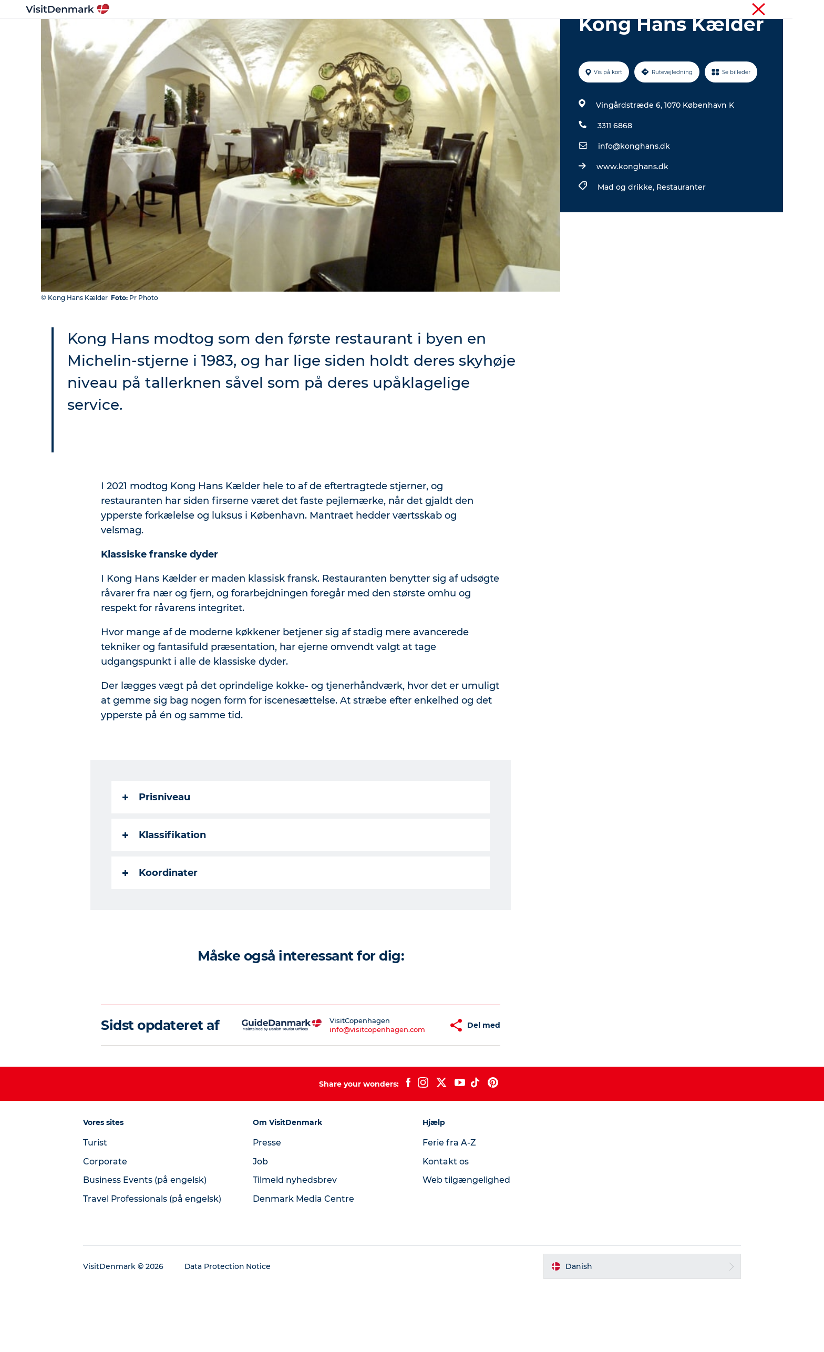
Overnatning (467, 34)
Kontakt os (446, 1227)
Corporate (766, 10)
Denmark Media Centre (305, 1264)
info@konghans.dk (634, 196)
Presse (268, 1208)
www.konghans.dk (632, 216)
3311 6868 (615, 175)
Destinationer (342, 34)
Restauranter (681, 237)
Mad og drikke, (627, 237)
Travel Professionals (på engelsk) (155, 1264)
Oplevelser (406, 34)
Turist (732, 10)
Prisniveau (157, 847)
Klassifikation (165, 885)
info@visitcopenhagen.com (346, 1087)
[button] (413, 1083)
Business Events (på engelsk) (148, 1245)
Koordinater (160, 922)
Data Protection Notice (231, 1331)
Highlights (278, 34)
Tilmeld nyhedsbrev (296, 1245)
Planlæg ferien (537, 34)
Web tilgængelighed (466, 1245)
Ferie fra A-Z (449, 1208)
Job (262, 1227)
